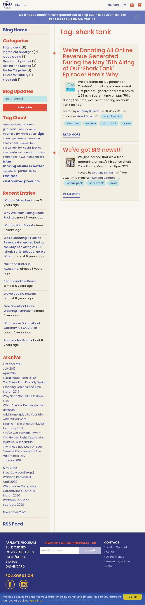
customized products (21, 181)
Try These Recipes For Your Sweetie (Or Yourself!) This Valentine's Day (22, 451)
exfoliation (28, 134)
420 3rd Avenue (114, 557)
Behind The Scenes (17, 66)
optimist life (11, 134)
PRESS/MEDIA (16, 557)
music (32, 129)
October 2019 (12, 364)
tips (40, 133)
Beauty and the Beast (20, 281)
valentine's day (12, 124)
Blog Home (15, 30)
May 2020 (10, 468)
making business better (23, 166)
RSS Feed (13, 524)
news (22, 156)
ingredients (10, 171)
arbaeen (28, 124)
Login (132, 5)
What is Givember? (18, 200)
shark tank (10, 157)
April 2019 (9, 373)
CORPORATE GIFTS (20, 552)
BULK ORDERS (16, 547)
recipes (10, 176)
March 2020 (11, 495)
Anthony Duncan (88, 111)
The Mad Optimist (115, 547)
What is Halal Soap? (19, 225)
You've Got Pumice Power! (22, 433)
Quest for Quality (15, 75)
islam (7, 161)
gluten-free (19, 138)
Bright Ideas (12, 47)
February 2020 (13, 505)
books (7, 138)
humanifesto (35, 157)
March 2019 (11, 391)
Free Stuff (10, 79)
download (33, 138)
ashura (41, 152)
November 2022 (14, 512)
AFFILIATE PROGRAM (21, 542)
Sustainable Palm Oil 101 (20, 378)
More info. (36, 600)
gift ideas (9, 129)
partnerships (27, 171)
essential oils (27, 143)
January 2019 (12, 460)
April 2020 (10, 482)
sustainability (12, 147)
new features (12, 152)
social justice (32, 147)
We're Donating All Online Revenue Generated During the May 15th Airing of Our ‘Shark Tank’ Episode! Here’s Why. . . (24, 247)
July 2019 (9, 368)
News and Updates (17, 61)
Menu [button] (19, 5)
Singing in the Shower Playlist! (24, 424)
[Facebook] (10, 584)
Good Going (12, 57)
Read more (71, 134)
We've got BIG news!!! (20, 294)
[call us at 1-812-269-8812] (117, 5)
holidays (23, 129)
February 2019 (13, 428)
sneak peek (10, 143)
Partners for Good (17, 340)
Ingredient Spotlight (18, 52)
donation (28, 152)
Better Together (15, 70)
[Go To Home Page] (7, 5)
